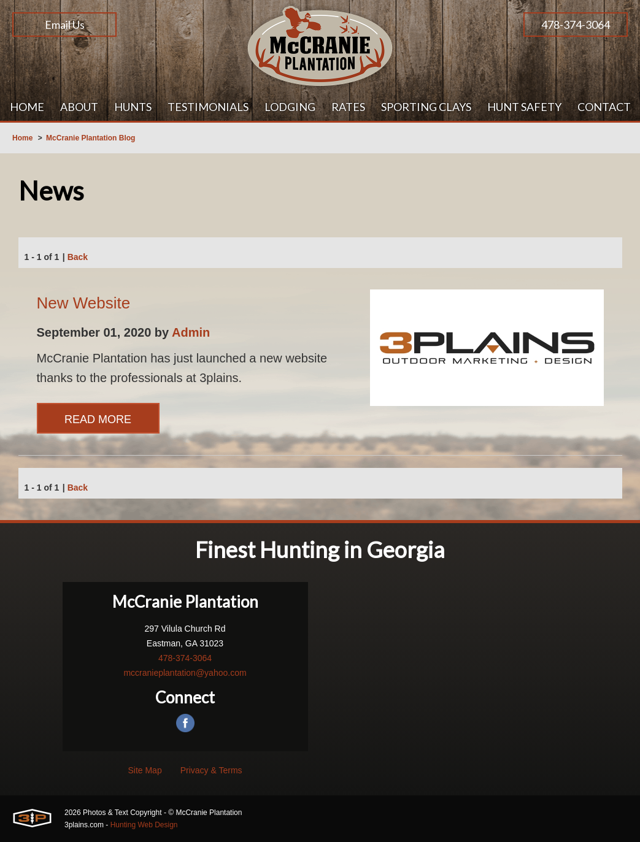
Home (22, 138)
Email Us (65, 24)
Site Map (144, 770)
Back (77, 257)
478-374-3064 (575, 24)
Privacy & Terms (211, 770)
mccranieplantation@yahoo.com (184, 673)
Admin (191, 332)
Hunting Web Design (144, 825)
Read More (97, 419)
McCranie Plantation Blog (90, 138)
